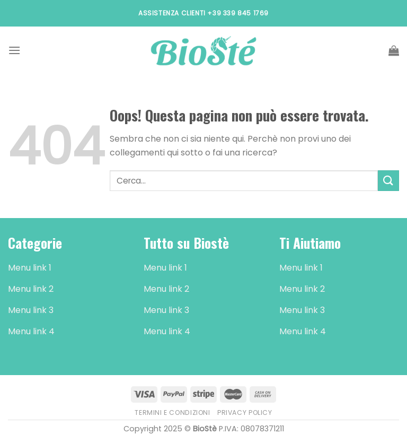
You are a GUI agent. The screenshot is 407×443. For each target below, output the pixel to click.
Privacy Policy (244, 412)
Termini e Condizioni (172, 412)
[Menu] (14, 50)
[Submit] (388, 180)
